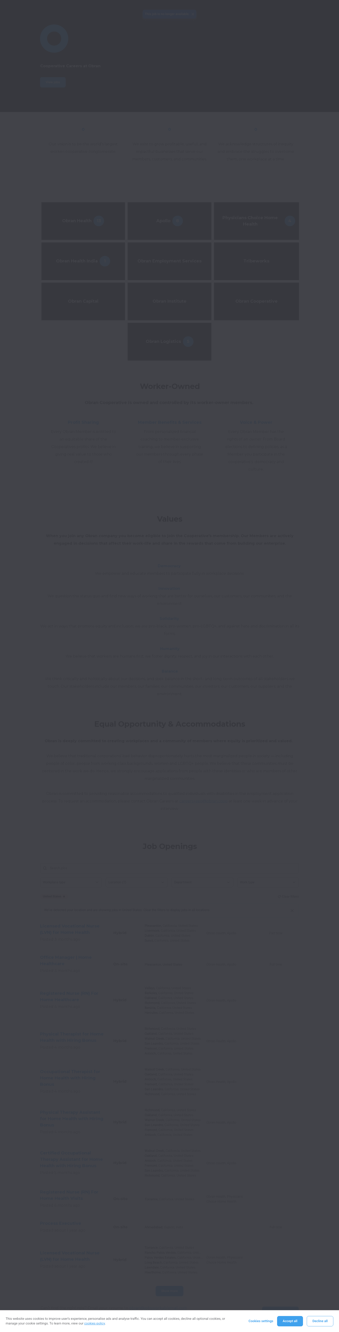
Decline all (320, 1321)
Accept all (290, 1321)
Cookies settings (261, 1321)
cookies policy (94, 1323)
